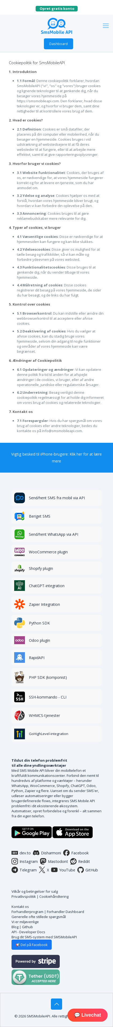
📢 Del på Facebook (32, 944)
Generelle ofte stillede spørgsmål (39, 916)
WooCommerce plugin (48, 551)
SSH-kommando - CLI (47, 697)
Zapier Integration (44, 604)
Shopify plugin (41, 568)
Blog (15, 926)
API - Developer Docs (28, 931)
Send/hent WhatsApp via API (53, 534)
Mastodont (54, 861)
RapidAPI (36, 657)
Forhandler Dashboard (65, 911)
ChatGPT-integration (47, 585)
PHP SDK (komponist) (48, 677)
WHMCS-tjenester (44, 715)
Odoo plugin (39, 640)
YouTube (63, 870)
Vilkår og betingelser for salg (35, 891)
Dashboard (58, 43)
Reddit (80, 861)
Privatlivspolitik (24, 896)
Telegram (24, 870)
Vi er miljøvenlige (25, 921)
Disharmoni (47, 853)
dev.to (21, 853)
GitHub (87, 870)
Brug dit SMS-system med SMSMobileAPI (44, 937)
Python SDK (39, 623)
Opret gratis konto (59, 8)
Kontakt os (20, 906)
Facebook (76, 853)
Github (27, 926)
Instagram (25, 861)
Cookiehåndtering (54, 896)
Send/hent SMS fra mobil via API (57, 497)
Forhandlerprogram (27, 911)
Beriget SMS (39, 516)
